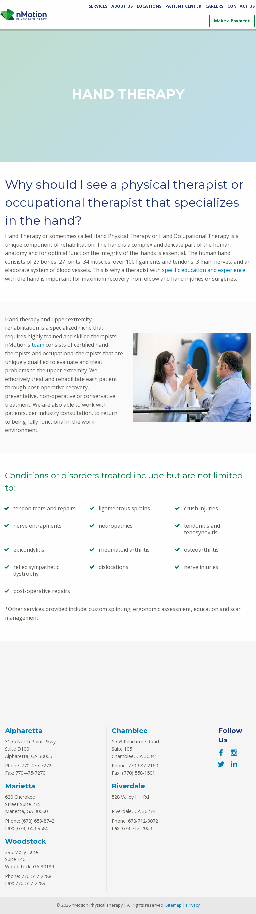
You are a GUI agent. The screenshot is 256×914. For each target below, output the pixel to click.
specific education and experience (203, 270)
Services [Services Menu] (98, 6)
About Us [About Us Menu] (122, 6)
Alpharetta (24, 731)
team (38, 344)
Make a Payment (232, 21)
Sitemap (173, 905)
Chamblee (130, 731)
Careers (214, 6)
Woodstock (25, 841)
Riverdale (128, 786)
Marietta (20, 786)
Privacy (193, 905)
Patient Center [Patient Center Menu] (183, 6)
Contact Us (241, 6)
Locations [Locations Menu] (149, 6)
